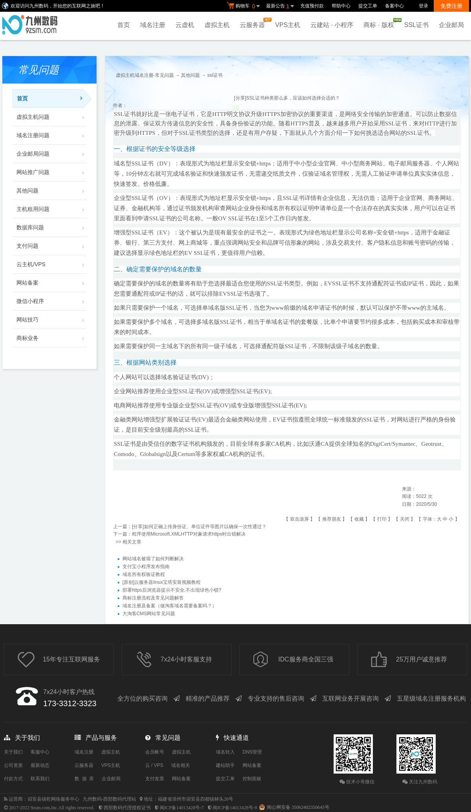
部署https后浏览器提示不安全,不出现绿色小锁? (171, 590)
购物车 (244, 6)
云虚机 (184, 25)
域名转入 (225, 752)
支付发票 (154, 778)
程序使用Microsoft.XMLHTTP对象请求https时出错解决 (189, 534)
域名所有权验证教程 (143, 574)
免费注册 (451, 6)
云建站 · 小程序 (331, 25)
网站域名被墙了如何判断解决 (153, 558)
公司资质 (13, 765)
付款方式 (13, 778)
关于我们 (13, 752)
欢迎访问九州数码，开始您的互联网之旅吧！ (58, 6)
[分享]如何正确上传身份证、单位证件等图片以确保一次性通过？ (199, 526)
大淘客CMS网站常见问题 (148, 613)
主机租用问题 (51, 209)
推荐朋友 (331, 519)
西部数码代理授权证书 (127, 807)
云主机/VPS (51, 264)
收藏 (359, 519)
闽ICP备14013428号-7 (182, 807)
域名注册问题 (51, 135)
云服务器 (254, 23)
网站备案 (51, 283)
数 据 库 (84, 778)
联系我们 (40, 778)
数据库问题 (51, 227)
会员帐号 (154, 752)
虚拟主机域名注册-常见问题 (145, 75)
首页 (123, 25)
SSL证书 (416, 25)
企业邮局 (451, 25)
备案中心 (394, 6)
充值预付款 (312, 6)
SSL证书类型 (196, 133)
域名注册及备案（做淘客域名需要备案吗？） (169, 606)
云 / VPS (154, 765)
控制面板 (252, 778)
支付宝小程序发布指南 (146, 566)
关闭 (404, 519)
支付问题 (51, 246)
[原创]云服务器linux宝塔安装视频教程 (161, 582)
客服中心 (40, 752)
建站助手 (225, 765)
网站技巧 (51, 319)
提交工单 (367, 6)
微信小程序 (51, 301)
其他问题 (51, 190)
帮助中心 (341, 6)
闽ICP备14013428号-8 (235, 807)
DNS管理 (252, 752)
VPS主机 (287, 25)
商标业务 (51, 338)
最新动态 (40, 765)
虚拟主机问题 (51, 117)
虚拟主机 (217, 25)
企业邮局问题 (51, 154)
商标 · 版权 (380, 23)
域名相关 (180, 765)
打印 (382, 519)
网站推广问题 (51, 172)
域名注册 (152, 25)
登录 (423, 6)
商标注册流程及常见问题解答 (153, 598)
